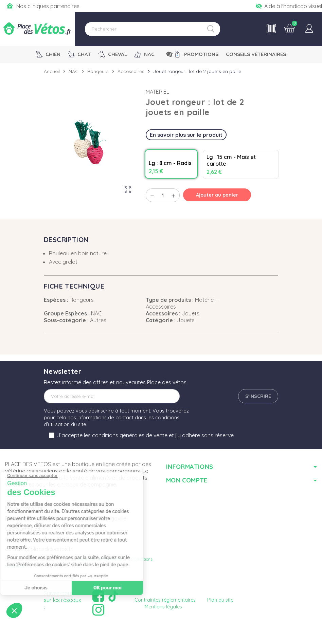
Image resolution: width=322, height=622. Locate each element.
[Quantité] (162, 195)
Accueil (52, 71)
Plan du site (220, 600)
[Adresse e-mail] (112, 396)
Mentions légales (163, 607)
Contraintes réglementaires (165, 600)
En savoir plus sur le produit (186, 134)
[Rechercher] (152, 29)
